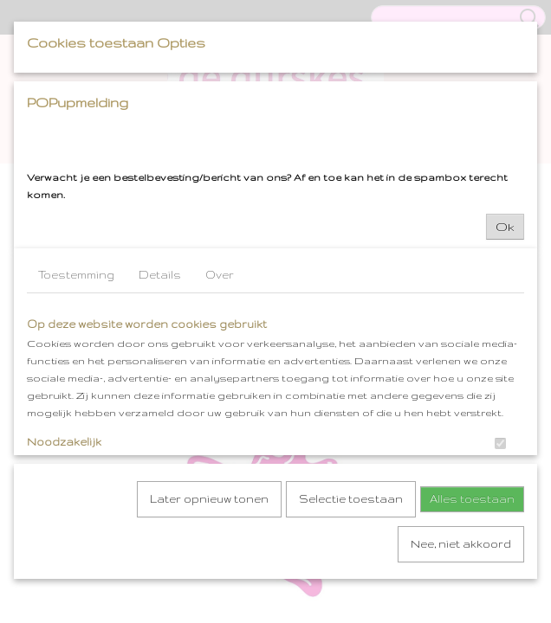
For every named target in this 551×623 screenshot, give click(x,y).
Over (219, 273)
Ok (505, 225)
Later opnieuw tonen (209, 497)
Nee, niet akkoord (461, 542)
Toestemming (76, 273)
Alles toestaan (472, 497)
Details (160, 273)
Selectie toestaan (351, 497)
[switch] (500, 441)
